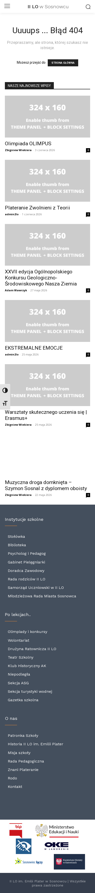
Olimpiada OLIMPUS (28, 143)
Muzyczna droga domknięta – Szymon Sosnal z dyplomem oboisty (46, 485)
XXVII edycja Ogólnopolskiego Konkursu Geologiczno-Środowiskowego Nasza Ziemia (41, 278)
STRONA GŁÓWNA (63, 62)
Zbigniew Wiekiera (18, 150)
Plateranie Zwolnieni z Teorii (37, 208)
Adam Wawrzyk (16, 290)
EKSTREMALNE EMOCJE (34, 348)
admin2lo (12, 214)
